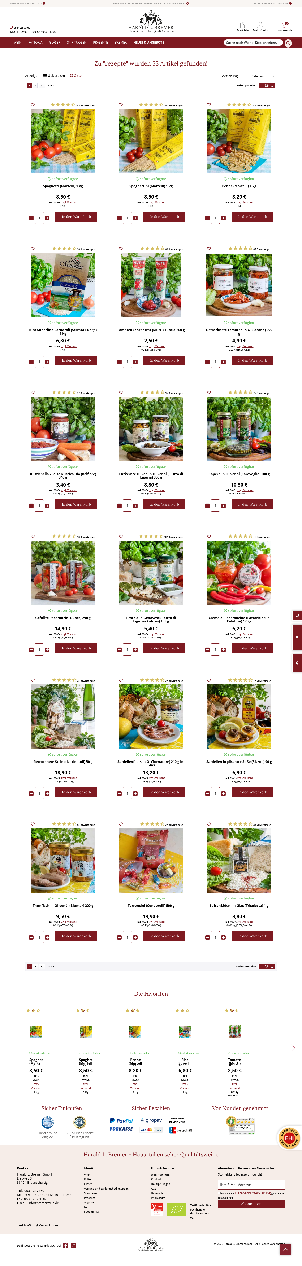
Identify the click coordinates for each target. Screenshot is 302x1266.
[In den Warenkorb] (76, 229)
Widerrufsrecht (160, 1187)
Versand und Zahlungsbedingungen (106, 1200)
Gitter (76, 87)
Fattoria (89, 1191)
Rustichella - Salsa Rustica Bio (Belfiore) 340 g (63, 487)
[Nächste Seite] (35, 97)
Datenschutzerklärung (253, 1205)
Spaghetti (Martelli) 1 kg (63, 198)
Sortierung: (230, 88)
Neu (86, 1219)
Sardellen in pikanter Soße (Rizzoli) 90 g (239, 774)
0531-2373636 (35, 1211)
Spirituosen (91, 1205)
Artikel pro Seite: (246, 97)
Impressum (158, 1210)
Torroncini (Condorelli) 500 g (151, 918)
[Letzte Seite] (42, 97)
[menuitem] (243, 25)
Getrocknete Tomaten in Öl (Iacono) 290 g (239, 343)
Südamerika (91, 1223)
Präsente (89, 1210)
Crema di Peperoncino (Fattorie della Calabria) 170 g (239, 631)
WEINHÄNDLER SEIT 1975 (27, 3)
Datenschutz (159, 1205)
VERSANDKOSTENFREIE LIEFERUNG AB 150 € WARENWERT (151, 3)
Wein (87, 1187)
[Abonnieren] (251, 1216)
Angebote (90, 1214)
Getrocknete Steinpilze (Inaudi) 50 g (62, 774)
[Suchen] (288, 43)
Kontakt (156, 1191)
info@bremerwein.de (43, 1215)
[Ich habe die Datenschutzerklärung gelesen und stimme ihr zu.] (219, 1205)
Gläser (88, 1196)
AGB (153, 1200)
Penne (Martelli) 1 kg (239, 198)
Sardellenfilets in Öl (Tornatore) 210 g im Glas (151, 775)
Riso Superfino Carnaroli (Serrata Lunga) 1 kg (63, 343)
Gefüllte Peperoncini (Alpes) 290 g (63, 630)
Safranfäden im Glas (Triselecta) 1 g (239, 918)
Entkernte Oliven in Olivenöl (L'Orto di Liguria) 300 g (151, 487)
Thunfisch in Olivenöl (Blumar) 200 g (63, 918)
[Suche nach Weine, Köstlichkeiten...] (253, 42)
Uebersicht (54, 87)
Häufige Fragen (160, 1196)
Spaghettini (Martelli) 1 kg (151, 198)
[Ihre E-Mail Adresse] (251, 1196)
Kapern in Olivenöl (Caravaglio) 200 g (239, 486)
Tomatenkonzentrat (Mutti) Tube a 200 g (151, 342)
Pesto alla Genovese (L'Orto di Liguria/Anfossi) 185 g (151, 631)
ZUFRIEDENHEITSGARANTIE (273, 3)
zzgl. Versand (69, 214)
